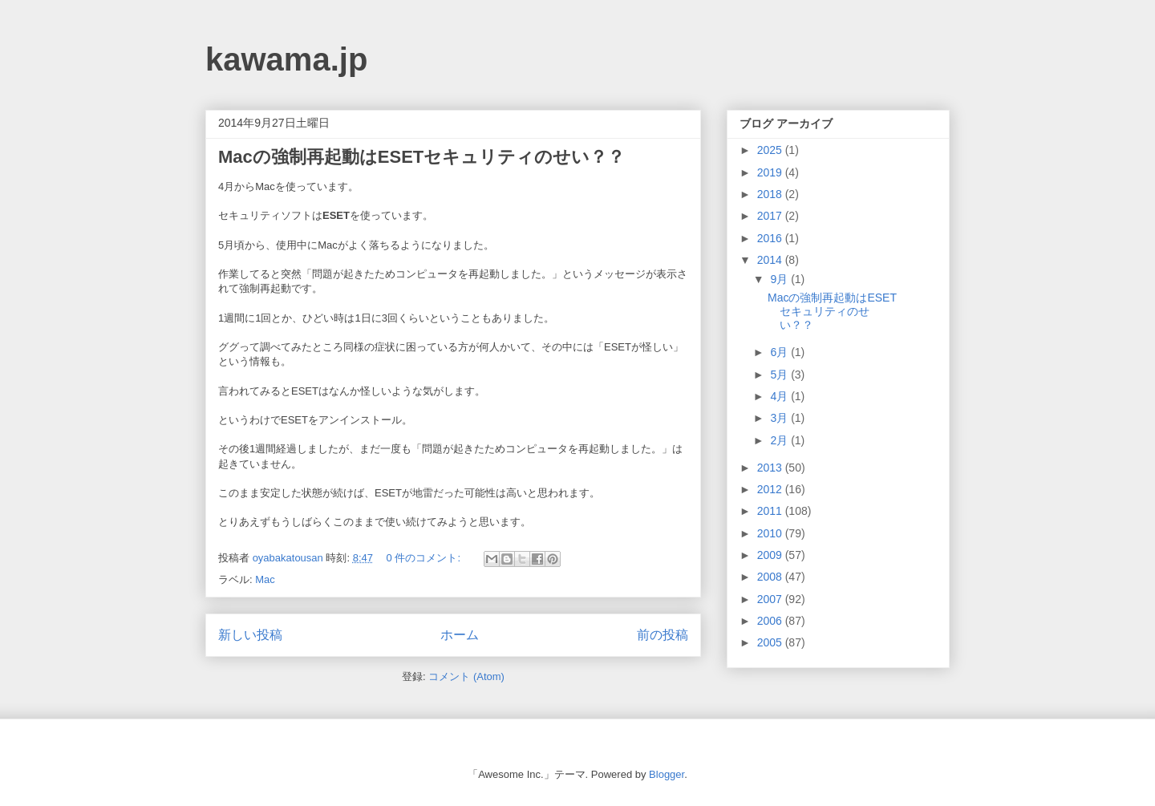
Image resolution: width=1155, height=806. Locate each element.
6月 (780, 352)
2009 (771, 555)
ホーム (459, 635)
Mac (265, 579)
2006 (771, 620)
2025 (771, 150)
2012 (771, 489)
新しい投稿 (250, 635)
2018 (771, 194)
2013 (771, 467)
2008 (771, 576)
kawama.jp (286, 59)
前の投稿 (662, 635)
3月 (780, 417)
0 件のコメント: (425, 558)
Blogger (666, 774)
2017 (771, 215)
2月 (780, 440)
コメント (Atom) (466, 676)
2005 (771, 642)
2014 (771, 259)
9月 (780, 279)
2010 (771, 533)
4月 (780, 396)
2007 (771, 599)
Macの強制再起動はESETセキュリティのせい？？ (421, 157)
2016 (771, 238)
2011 (771, 510)
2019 (771, 172)
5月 (780, 374)
